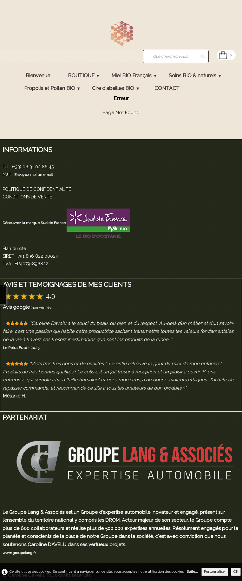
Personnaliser (215, 572)
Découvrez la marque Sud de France (35, 223)
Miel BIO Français (134, 76)
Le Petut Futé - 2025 (21, 347)
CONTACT (167, 88)
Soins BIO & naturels (195, 76)
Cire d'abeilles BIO (116, 88)
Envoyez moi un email (33, 174)
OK (235, 572)
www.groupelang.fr (19, 553)
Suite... (192, 572)
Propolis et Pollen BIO (52, 88)
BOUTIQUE (84, 76)
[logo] (14, 34)
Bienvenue (38, 76)
